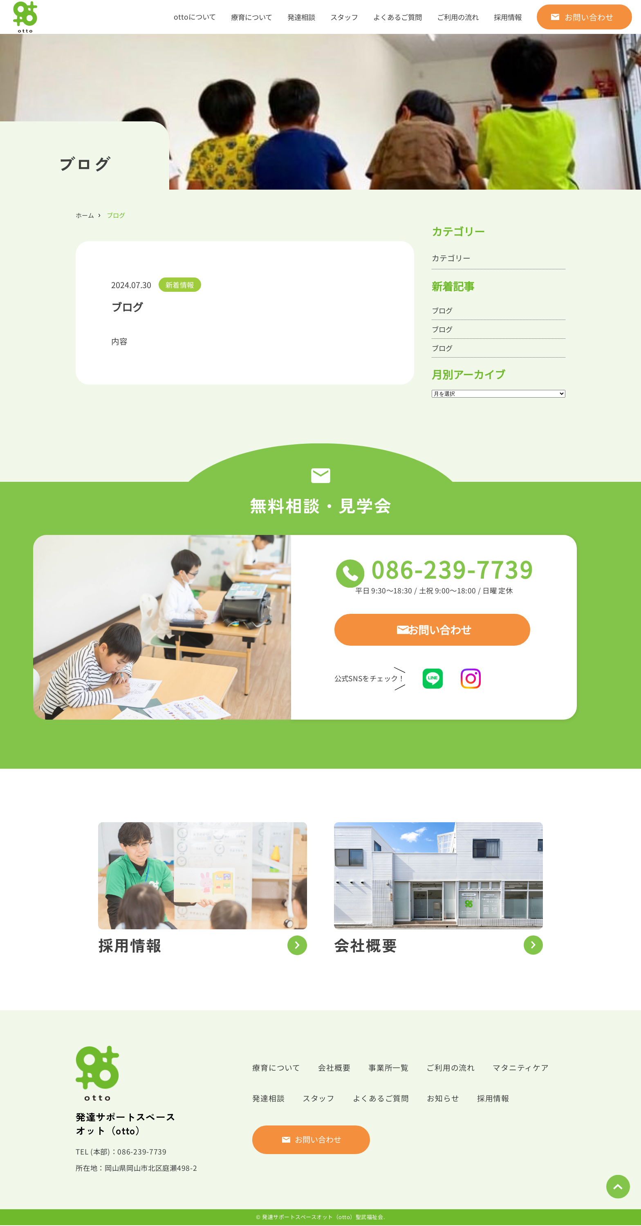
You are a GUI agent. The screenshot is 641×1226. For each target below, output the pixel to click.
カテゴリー (452, 258)
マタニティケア (531, 1068)
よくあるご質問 (397, 17)
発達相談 (301, 17)
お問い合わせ (589, 17)
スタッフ (344, 17)
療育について (251, 17)
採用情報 (508, 17)
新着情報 (180, 285)
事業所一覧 (393, 1068)
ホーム (85, 214)
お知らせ (450, 1099)
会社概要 (338, 1068)
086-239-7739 (466, 572)
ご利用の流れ (458, 17)
